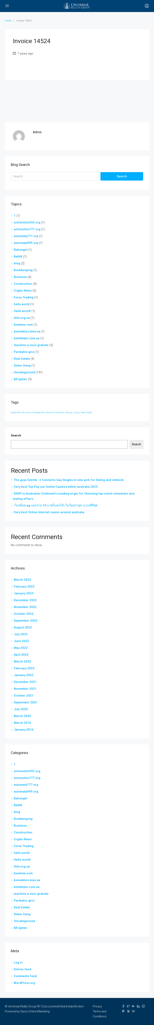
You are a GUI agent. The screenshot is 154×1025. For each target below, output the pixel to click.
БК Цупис (20, 379)
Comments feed (25, 976)
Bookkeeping (23, 270)
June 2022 (21, 641)
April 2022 (21, 654)
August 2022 (23, 627)
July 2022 (21, 634)
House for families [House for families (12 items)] (55, 412)
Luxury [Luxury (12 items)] (76, 412)
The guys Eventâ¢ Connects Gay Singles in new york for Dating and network (69, 480)
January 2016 (23, 729)
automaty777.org (26, 236)
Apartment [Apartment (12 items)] (16, 412)
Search (122, 176)
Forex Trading (23, 297)
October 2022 (23, 614)
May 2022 (21, 648)
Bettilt (18, 256)
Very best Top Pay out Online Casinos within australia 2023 (56, 487)
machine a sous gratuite (31, 345)
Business (20, 277)
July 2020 (21, 709)
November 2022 (25, 607)
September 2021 (25, 702)
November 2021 (25, 689)
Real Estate (22, 359)
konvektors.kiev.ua (27, 331)
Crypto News (23, 290)
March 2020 (22, 716)
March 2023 (22, 580)
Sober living (22, 365)
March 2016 (22, 723)
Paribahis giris (24, 352)
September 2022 (25, 620)
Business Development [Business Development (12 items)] (33, 412)
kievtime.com (23, 324)
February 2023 (24, 586)
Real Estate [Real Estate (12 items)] (86, 412)
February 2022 (24, 668)
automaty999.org (26, 243)
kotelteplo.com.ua (27, 338)
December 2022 (25, 600)
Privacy (97, 1006)
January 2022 (23, 675)
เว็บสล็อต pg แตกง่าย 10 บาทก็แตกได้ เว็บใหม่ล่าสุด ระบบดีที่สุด (56, 505)
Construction (23, 284)
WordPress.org (24, 983)
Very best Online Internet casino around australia (49, 512)
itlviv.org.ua (22, 318)
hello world (21, 304)
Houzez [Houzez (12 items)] (68, 412)
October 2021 (23, 695)
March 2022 (22, 661)
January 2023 (23, 593)
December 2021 (25, 682)
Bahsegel (20, 249)
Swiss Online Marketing (35, 1011)
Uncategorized (24, 372)
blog (17, 263)
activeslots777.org (27, 229)
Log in (18, 962)
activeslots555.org (27, 222)
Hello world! (22, 311)
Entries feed (22, 969)
